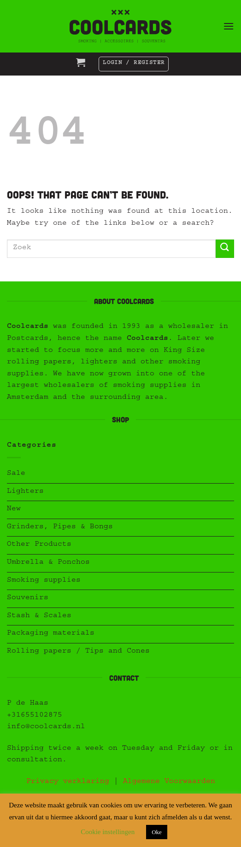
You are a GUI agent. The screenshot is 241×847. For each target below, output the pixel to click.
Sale (16, 474)
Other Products (39, 545)
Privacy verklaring (67, 782)
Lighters (25, 492)
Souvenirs (27, 598)
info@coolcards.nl (46, 727)
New (14, 509)
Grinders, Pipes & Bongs (60, 527)
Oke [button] (157, 832)
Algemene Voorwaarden (169, 782)
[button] (228, 26)
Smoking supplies (44, 580)
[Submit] (225, 248)
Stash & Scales (39, 616)
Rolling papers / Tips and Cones (78, 651)
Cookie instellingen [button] (108, 831)
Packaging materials (50, 633)
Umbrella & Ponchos (48, 563)
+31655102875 (34, 715)
